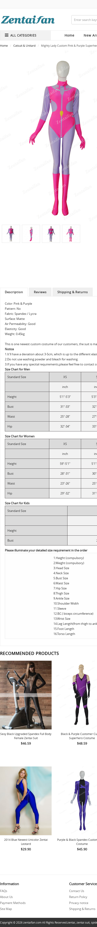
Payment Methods (13, 903)
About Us (6, 897)
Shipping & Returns (72, 292)
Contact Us (76, 891)
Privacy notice (78, 903)
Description (14, 292)
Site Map (6, 909)
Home (69, 35)
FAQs (3, 891)
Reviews (40, 292)
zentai (71, 922)
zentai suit (83, 922)
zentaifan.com (32, 922)
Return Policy (78, 897)
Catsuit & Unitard (24, 45)
